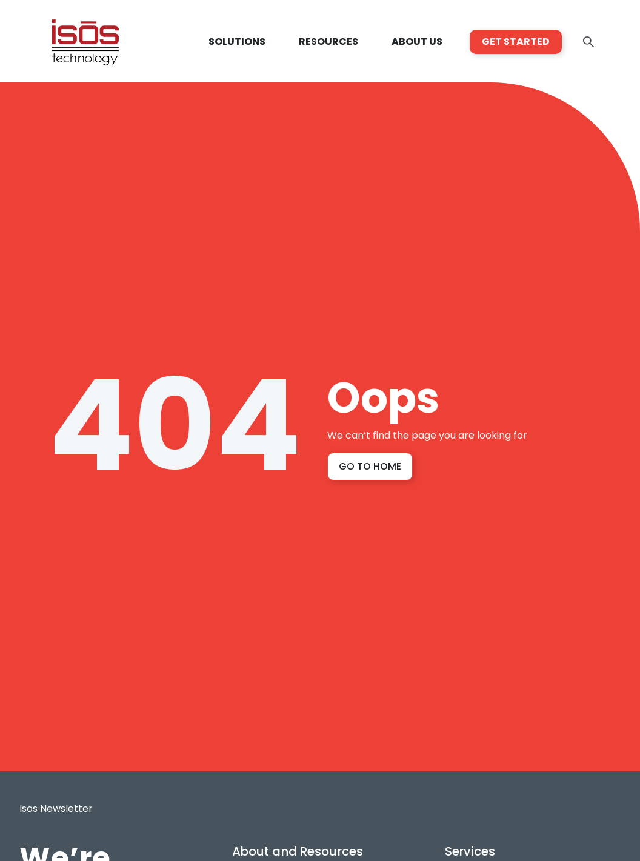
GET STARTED (516, 41)
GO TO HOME (370, 466)
